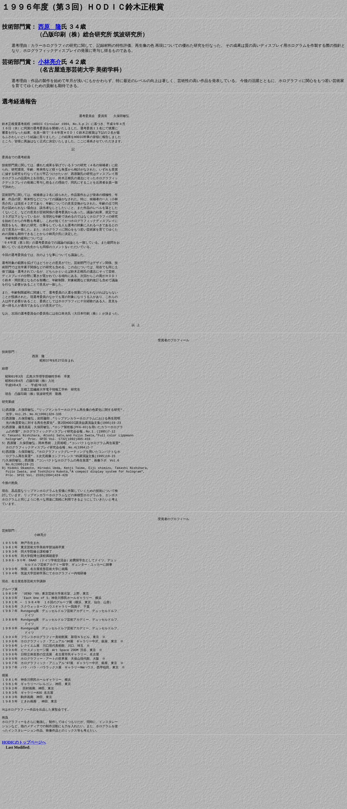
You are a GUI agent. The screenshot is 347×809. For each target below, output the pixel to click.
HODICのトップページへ (24, 796)
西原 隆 (49, 27)
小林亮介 (49, 62)
